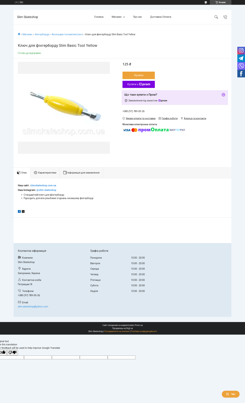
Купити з (138, 84)
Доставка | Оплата (160, 16)
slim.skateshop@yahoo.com (33, 306)
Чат (230, 394)
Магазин (116, 16)
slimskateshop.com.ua (43, 185)
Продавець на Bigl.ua (122, 328)
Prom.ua (139, 325)
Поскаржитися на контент (116, 331)
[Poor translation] (12, 353)
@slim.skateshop (46, 190)
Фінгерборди (42, 34)
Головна (98, 16)
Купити (138, 75)
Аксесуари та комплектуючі (67, 34)
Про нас (137, 16)
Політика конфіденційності (144, 331)
